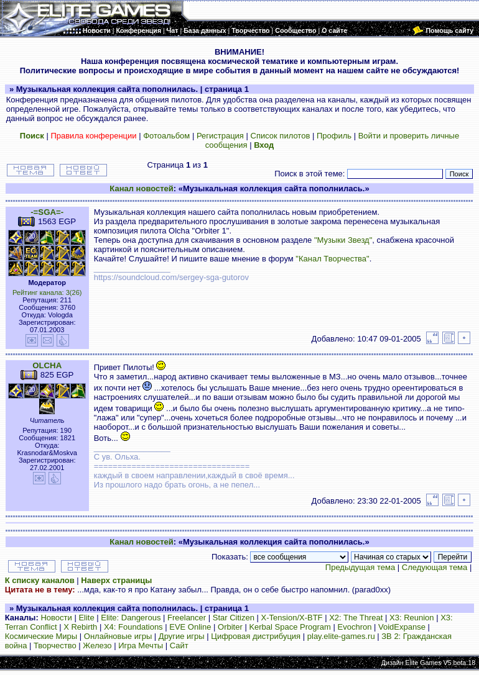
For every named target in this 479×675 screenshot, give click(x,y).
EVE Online (190, 627)
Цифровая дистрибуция (255, 636)
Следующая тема (435, 567)
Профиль (334, 135)
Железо (97, 645)
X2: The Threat (356, 617)
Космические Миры (41, 636)
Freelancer (186, 617)
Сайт (179, 645)
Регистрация (220, 135)
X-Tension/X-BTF (292, 617)
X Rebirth (80, 627)
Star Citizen (233, 617)
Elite (86, 617)
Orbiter (230, 627)
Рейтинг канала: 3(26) (47, 292)
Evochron (355, 627)
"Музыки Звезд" (343, 240)
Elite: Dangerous (130, 617)
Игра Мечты (140, 645)
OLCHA (47, 365)
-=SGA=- (46, 212)
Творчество (55, 645)
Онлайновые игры (118, 636)
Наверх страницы (116, 580)
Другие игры (182, 636)
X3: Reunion (411, 617)
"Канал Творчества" (332, 258)
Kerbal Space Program (290, 627)
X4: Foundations (133, 627)
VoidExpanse (402, 627)
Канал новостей (141, 188)
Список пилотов (280, 135)
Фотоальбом (166, 135)
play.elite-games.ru (341, 636)
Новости (56, 617)
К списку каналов (40, 580)
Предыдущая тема (360, 567)
